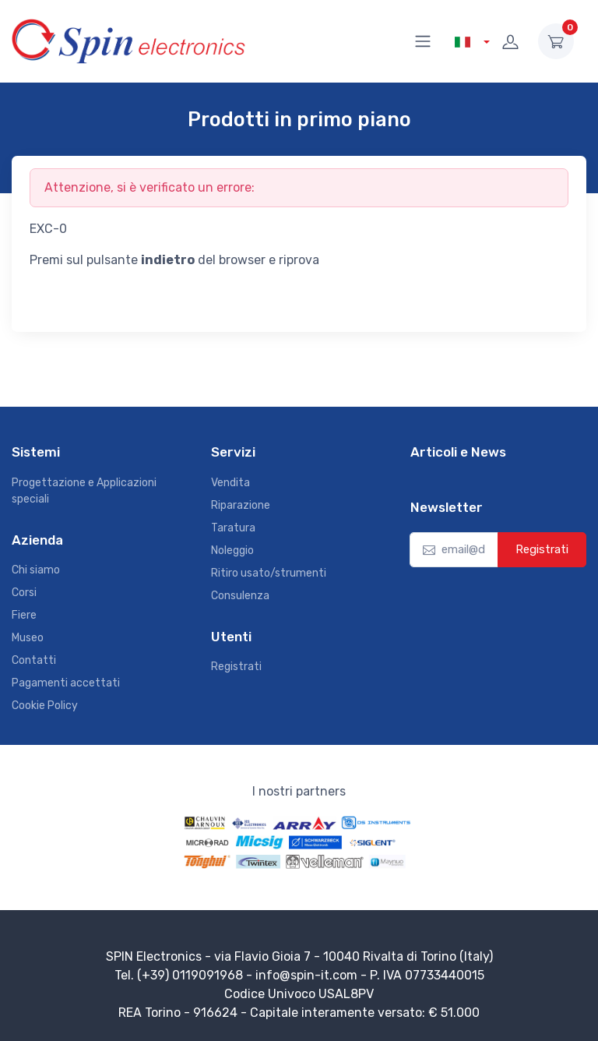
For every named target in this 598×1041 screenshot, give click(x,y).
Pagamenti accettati (66, 683)
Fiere (24, 615)
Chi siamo (36, 570)
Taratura (233, 528)
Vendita (230, 482)
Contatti (34, 660)
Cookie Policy (45, 705)
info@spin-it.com (306, 975)
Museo (28, 637)
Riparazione (240, 505)
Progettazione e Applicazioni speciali (84, 491)
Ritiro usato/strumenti (268, 573)
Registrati (236, 666)
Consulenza (240, 595)
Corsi (24, 592)
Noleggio (232, 550)
